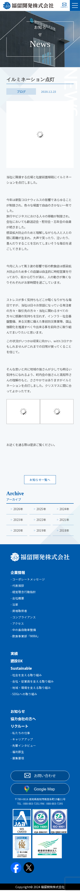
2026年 (18, 509)
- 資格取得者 (19, 613)
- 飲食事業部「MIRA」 (26, 639)
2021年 (64, 520)
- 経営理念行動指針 (23, 593)
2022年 (41, 520)
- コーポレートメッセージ (28, 580)
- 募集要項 (17, 763)
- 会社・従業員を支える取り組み (32, 684)
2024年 (64, 509)
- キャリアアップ (22, 743)
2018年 (64, 531)
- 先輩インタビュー (23, 750)
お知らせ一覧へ (40, 480)
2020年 (18, 531)
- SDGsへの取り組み (24, 697)
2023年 (18, 520)
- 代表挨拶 (17, 586)
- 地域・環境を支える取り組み (31, 691)
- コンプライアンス (23, 619)
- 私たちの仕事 (20, 737)
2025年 (41, 509)
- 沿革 (14, 606)
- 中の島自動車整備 (23, 632)
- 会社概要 (17, 600)
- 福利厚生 (17, 756)
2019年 (41, 531)
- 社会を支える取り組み (26, 678)
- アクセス (17, 626)
